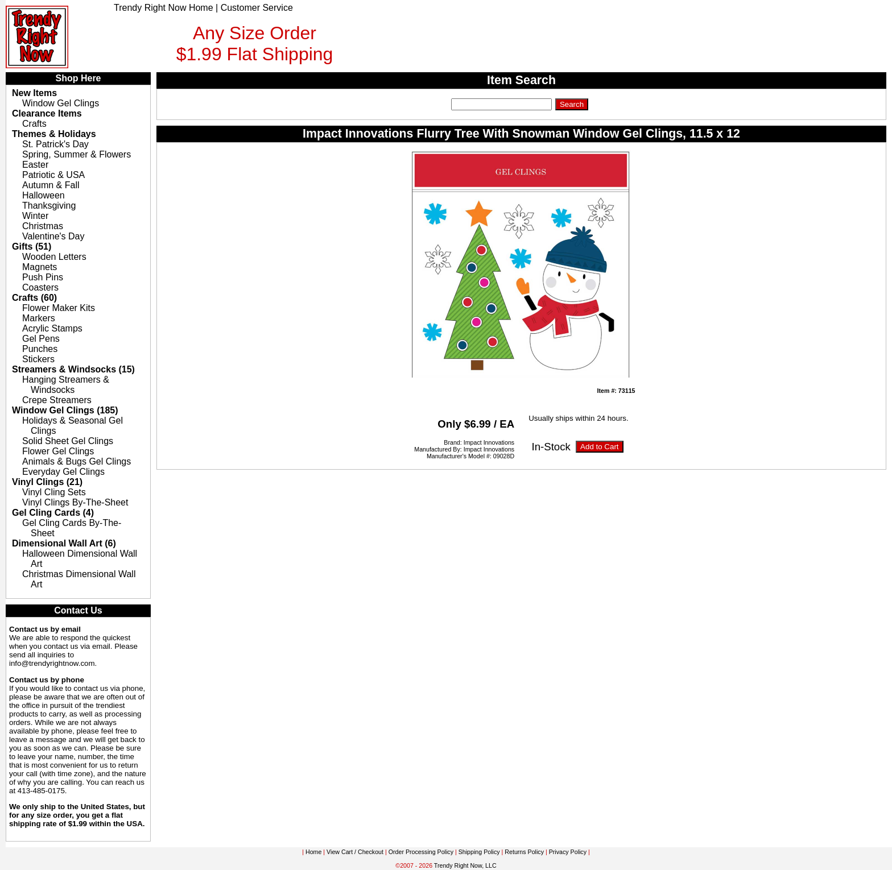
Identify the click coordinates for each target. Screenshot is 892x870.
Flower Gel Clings (58, 451)
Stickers (38, 359)
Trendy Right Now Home (163, 8)
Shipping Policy (479, 851)
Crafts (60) (34, 298)
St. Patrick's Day (55, 144)
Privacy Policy (568, 851)
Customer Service (257, 8)
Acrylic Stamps (52, 328)
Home (313, 851)
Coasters (40, 287)
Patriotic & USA (53, 175)
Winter (35, 216)
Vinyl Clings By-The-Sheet (75, 502)
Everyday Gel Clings (63, 472)
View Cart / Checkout (355, 851)
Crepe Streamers (57, 400)
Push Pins (42, 277)
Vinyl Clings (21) (47, 482)
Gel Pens (41, 338)
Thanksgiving (49, 205)
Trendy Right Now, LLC (465, 865)
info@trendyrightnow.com (52, 663)
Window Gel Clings (60, 103)
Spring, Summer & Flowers (76, 154)
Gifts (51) (31, 246)
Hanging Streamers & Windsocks (65, 385)
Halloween (43, 195)
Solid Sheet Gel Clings (67, 441)
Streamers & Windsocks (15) (73, 369)
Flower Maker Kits (58, 308)
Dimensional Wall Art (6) (64, 543)
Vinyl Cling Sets (54, 492)
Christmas (42, 226)
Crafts (34, 124)
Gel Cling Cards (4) (53, 512)
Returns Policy (524, 851)
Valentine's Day (53, 236)
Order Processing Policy (421, 851)
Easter (35, 164)
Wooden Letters (54, 257)
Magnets (39, 267)
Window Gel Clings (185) (65, 410)
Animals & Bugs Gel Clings (76, 461)
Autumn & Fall (50, 185)
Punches (39, 349)
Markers (38, 318)
